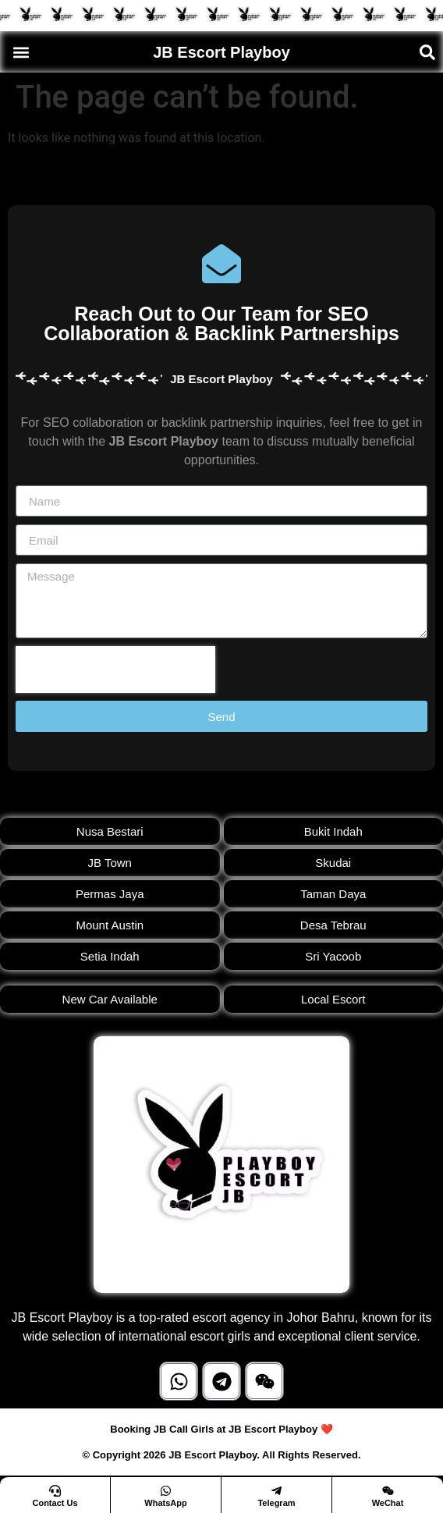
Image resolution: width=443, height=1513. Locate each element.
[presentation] (115, 669)
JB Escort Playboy (221, 52)
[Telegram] (276, 1491)
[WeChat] (388, 1491)
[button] (21, 52)
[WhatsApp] (166, 1491)
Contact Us (54, 1503)
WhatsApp (165, 1503)
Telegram (276, 1503)
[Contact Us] (55, 1491)
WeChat (388, 1503)
